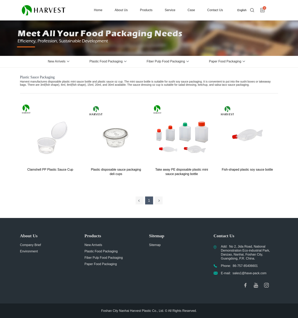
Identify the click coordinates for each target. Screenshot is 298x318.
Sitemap (155, 245)
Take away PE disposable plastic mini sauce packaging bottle (181, 172)
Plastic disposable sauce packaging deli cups (116, 172)
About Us (121, 10)
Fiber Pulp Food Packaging (166, 61)
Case (191, 10)
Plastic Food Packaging (106, 61)
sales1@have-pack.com (249, 273)
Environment (29, 251)
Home (98, 10)
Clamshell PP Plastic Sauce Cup (50, 169)
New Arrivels (57, 61)
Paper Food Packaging (225, 61)
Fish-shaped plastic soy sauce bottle (247, 169)
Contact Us (215, 10)
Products (146, 10)
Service (170, 10)
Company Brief (30, 245)
